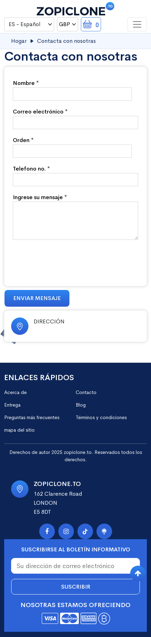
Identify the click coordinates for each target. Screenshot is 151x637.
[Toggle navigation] (137, 24)
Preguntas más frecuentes (31, 417)
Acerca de (15, 392)
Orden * (23, 140)
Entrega (12, 405)
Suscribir (75, 586)
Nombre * (26, 83)
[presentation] (65, 260)
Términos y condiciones (101, 417)
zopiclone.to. (78, 452)
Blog (81, 405)
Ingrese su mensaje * (40, 197)
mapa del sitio (19, 430)
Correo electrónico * (40, 111)
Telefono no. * (31, 168)
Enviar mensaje (37, 298)
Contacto (86, 392)
